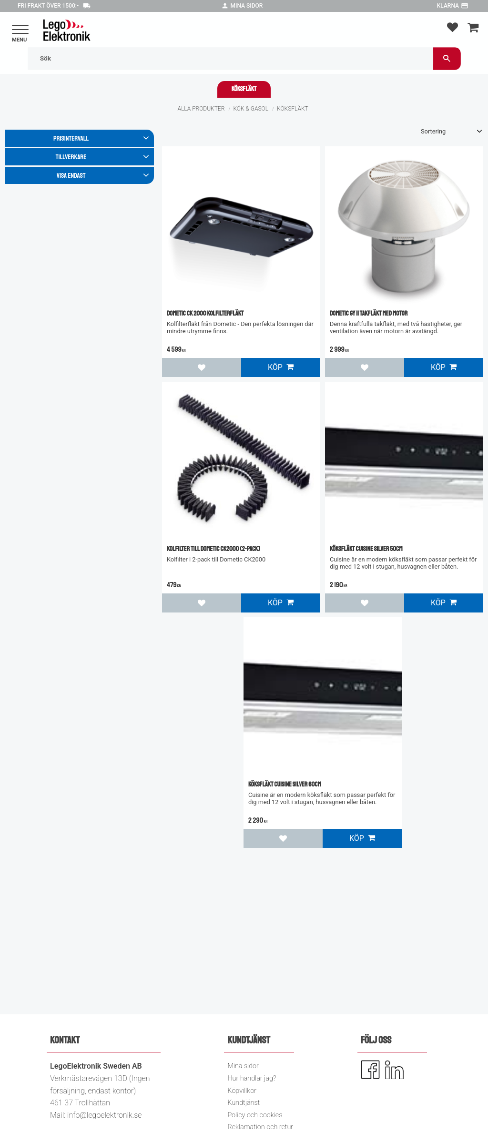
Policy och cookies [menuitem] (254, 1115)
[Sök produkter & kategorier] (230, 58)
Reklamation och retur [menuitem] (260, 1127)
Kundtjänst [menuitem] (243, 1103)
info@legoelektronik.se (104, 1115)
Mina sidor (247, 5)
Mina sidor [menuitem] (242, 1066)
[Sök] (447, 58)
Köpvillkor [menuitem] (241, 1091)
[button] (20, 30)
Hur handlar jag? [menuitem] (251, 1078)
